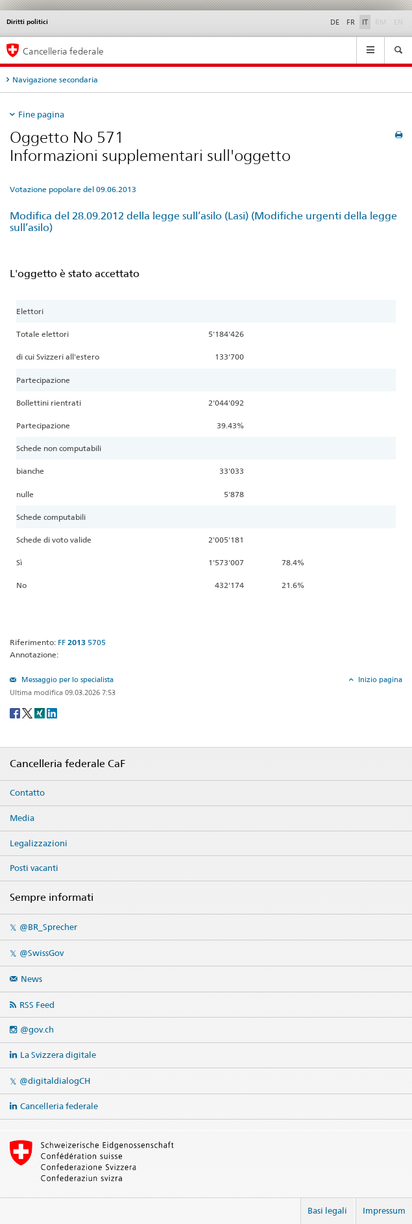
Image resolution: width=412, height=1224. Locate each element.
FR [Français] (350, 22)
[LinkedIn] (52, 712)
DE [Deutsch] (334, 22)
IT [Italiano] (365, 22)
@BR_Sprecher (48, 927)
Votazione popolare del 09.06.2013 (73, 189)
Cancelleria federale (59, 1106)
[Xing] (40, 712)
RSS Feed (37, 1004)
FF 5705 (82, 642)
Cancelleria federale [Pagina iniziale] (63, 50)
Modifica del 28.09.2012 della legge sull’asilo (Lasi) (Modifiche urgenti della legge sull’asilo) (203, 222)
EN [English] (398, 22)
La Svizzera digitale (58, 1054)
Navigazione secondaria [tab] (55, 79)
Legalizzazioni (38, 843)
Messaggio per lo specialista (66, 679)
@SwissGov (41, 953)
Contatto (27, 792)
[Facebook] (16, 712)
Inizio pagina (379, 679)
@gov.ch (37, 1029)
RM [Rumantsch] (381, 22)
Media (22, 818)
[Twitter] (28, 712)
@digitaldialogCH (54, 1080)
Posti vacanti (34, 868)
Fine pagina (41, 114)
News (31, 978)
